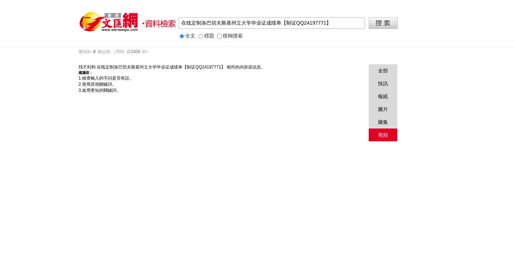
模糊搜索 (230, 36)
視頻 (383, 135)
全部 (383, 71)
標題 (206, 36)
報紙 (383, 96)
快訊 (383, 83)
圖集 (383, 122)
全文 (187, 36)
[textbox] (271, 23)
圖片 (383, 109)
